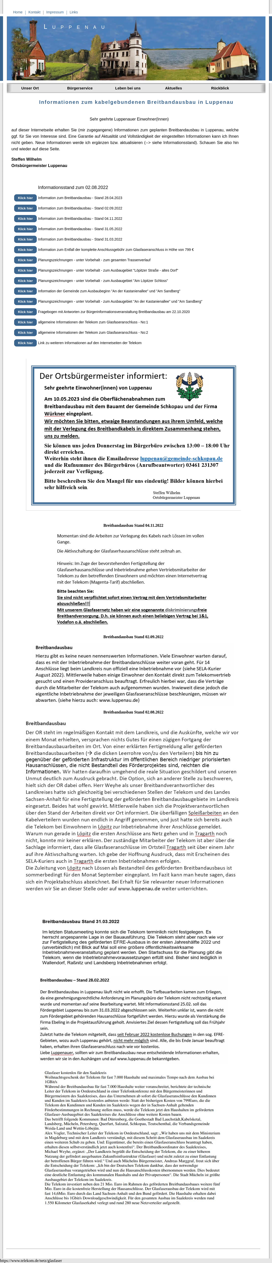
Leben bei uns (128, 88)
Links (74, 12)
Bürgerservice (80, 88)
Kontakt (34, 12)
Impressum (55, 12)
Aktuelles (172, 88)
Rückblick (220, 88)
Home (17, 12)
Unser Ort (29, 88)
